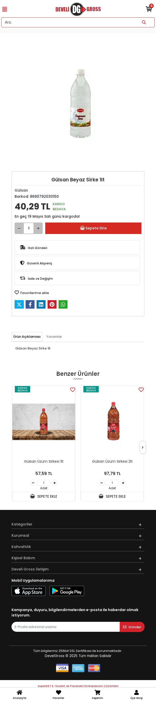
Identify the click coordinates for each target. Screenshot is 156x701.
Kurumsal (20, 535)
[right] (142, 447)
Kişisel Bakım (23, 557)
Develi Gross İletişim (30, 569)
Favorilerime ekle (32, 292)
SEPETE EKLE (43, 496)
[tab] (27, 337)
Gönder (132, 627)
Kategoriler (22, 524)
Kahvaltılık (21, 546)
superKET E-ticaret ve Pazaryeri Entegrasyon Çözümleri (78, 686)
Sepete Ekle (93, 228)
